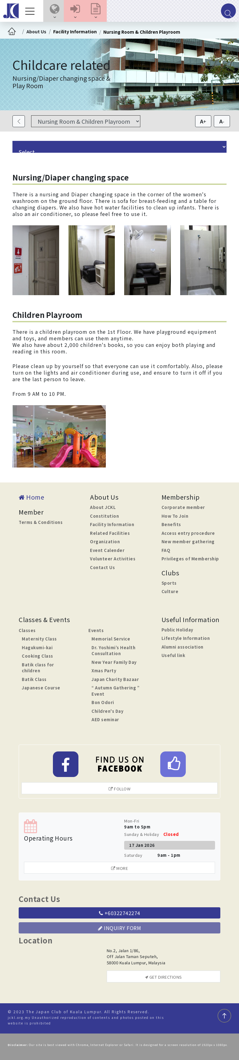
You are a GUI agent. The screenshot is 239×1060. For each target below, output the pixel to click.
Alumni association (183, 647)
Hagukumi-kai (37, 647)
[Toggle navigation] (31, 11)
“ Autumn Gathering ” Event (115, 691)
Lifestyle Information (186, 638)
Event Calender (107, 550)
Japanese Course (41, 688)
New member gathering (188, 541)
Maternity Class (39, 639)
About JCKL (103, 507)
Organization (105, 541)
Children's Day (107, 711)
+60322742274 (119, 913)
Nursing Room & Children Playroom (141, 32)
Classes (27, 630)
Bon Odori (102, 702)
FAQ (166, 550)
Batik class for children (38, 668)
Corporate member (183, 507)
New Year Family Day (114, 662)
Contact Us (102, 567)
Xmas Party (103, 671)
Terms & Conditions (41, 522)
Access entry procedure (188, 533)
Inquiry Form (119, 928)
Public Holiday (177, 630)
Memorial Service (110, 639)
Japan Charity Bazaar (115, 679)
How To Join (175, 516)
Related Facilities (110, 533)
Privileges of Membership (190, 559)
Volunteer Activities (112, 559)
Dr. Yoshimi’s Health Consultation (113, 651)
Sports (169, 583)
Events (96, 630)
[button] (54, 11)
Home (31, 496)
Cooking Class (37, 656)
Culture (170, 591)
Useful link (173, 655)
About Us (36, 31)
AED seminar (105, 719)
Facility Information (75, 31)
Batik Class (34, 679)
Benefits (171, 524)
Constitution (104, 516)
